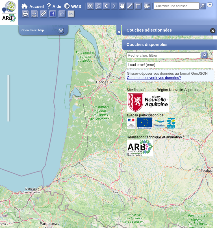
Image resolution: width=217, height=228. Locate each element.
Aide (54, 6)
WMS (72, 6)
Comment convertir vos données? (154, 78)
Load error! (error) (141, 65)
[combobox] (209, 4)
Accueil (32, 6)
